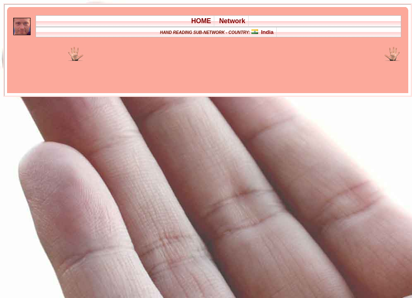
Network (232, 20)
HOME (201, 20)
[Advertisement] (183, 72)
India (267, 32)
